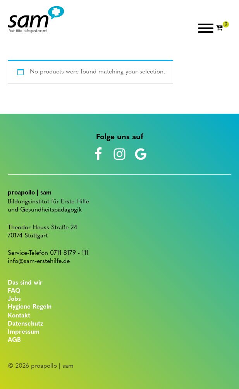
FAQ (14, 291)
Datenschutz (25, 324)
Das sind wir (25, 283)
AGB (14, 340)
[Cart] (222, 28)
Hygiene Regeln (30, 307)
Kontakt (19, 316)
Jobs (14, 299)
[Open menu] (205, 28)
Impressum (24, 332)
